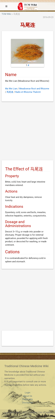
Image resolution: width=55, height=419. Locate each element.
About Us (27, 396)
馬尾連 (10, 92)
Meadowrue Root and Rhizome (34, 88)
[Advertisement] (27, 131)
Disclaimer (27, 402)
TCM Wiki (6, 14)
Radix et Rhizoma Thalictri (28, 92)
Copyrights (27, 399)
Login (27, 392)
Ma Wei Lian (11, 88)
